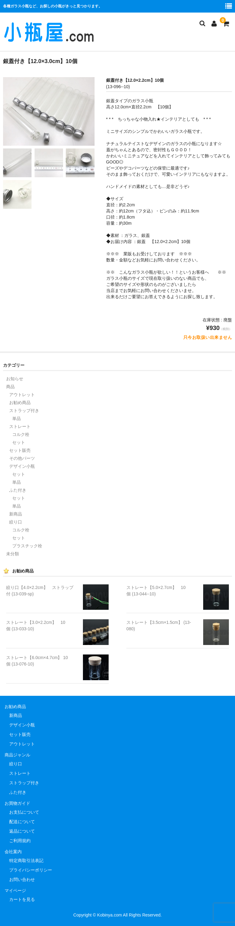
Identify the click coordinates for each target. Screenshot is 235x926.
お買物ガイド (17, 803)
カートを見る (22, 899)
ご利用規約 (20, 840)
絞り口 (15, 521)
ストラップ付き (24, 410)
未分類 (12, 553)
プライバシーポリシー (30, 870)
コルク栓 (20, 434)
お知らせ (14, 378)
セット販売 (20, 450)
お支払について (24, 812)
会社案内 (13, 851)
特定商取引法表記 (26, 860)
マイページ (15, 890)
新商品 (15, 514)
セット (18, 442)
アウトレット (22, 394)
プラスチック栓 (27, 545)
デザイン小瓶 (22, 466)
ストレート (20, 426)
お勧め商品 (20, 402)
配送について (22, 821)
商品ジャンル (17, 754)
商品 (10, 386)
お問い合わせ (22, 879)
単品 (16, 418)
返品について (22, 831)
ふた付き (17, 490)
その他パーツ (22, 458)
